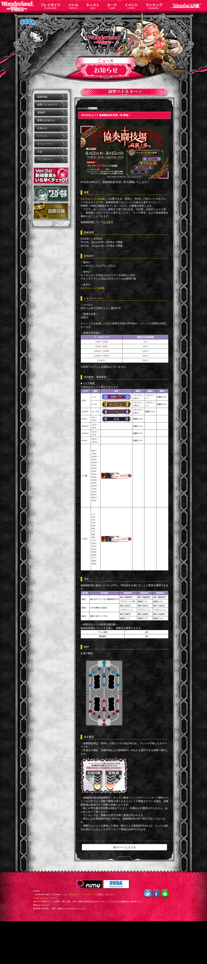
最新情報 (42, 97)
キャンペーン (44, 143)
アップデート (44, 159)
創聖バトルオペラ (47, 104)
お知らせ (42, 128)
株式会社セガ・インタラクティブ (83, 894)
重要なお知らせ (46, 120)
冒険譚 (41, 112)
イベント (42, 136)
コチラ (109, 222)
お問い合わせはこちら (44, 898)
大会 (39, 151)
